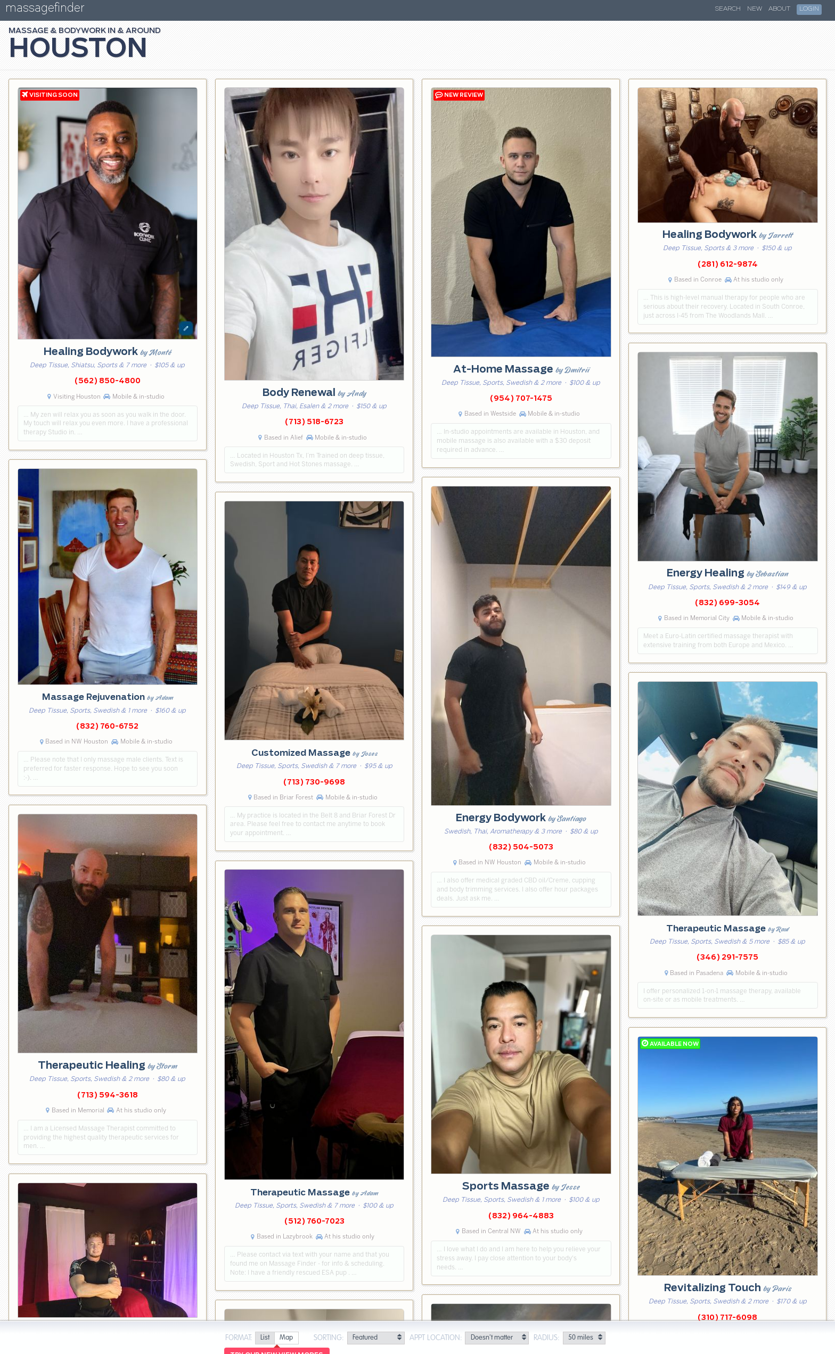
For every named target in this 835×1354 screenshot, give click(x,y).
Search (728, 9)
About (779, 9)
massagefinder (44, 10)
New (754, 9)
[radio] (264, 1338)
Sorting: (329, 1338)
